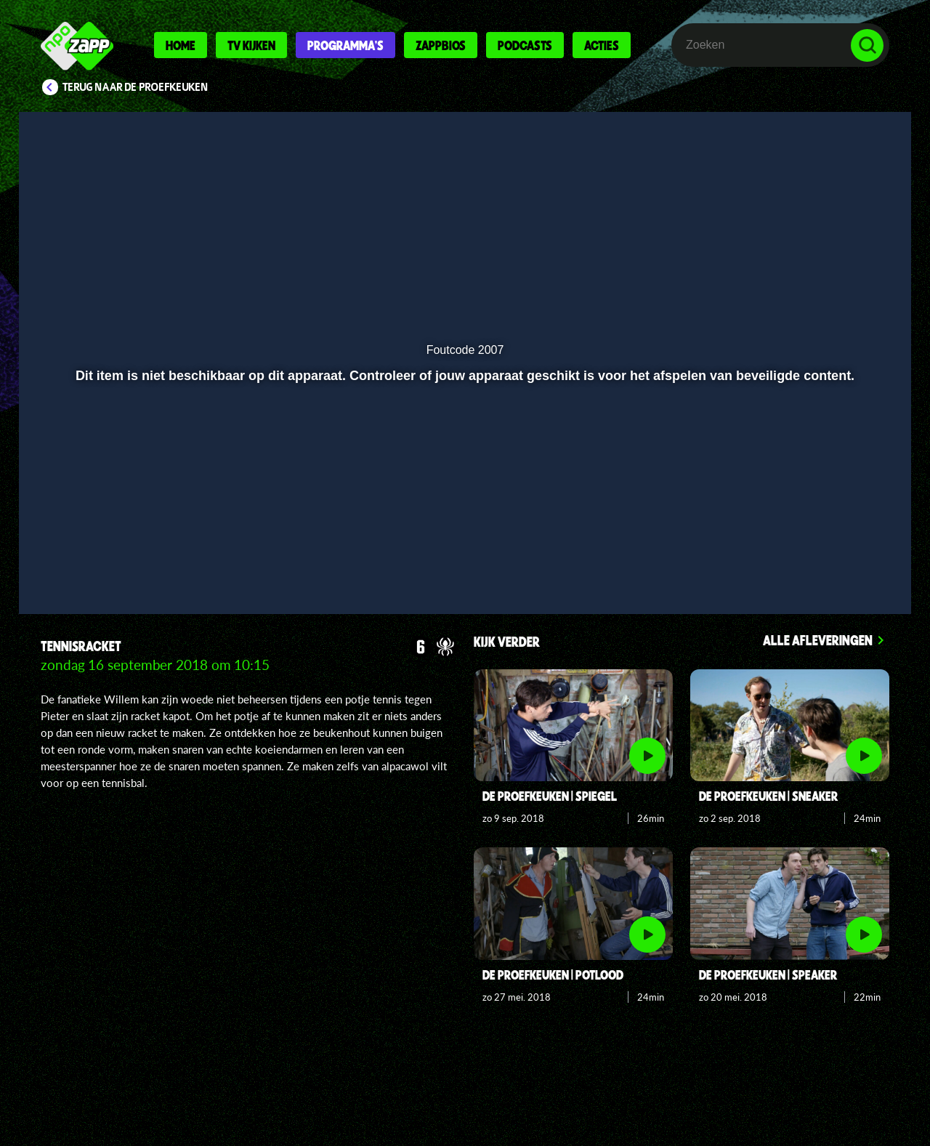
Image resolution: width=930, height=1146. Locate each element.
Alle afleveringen (818, 639)
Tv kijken (251, 45)
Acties (601, 45)
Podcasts (525, 45)
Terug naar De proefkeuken (135, 87)
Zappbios (441, 45)
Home (180, 45)
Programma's (345, 45)
